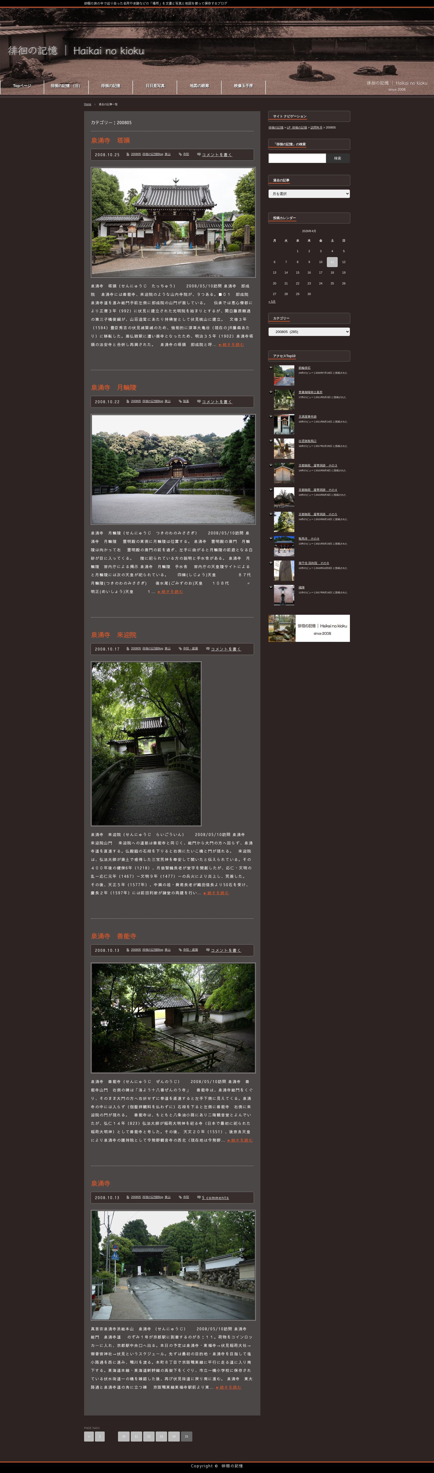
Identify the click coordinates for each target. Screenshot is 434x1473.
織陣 (302, 587)
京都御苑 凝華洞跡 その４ (318, 489)
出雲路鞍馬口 (308, 441)
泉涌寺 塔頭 (110, 140)
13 (161, 1436)
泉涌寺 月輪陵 (113, 387)
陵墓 (186, 401)
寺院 (186, 154)
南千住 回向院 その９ (314, 563)
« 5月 (272, 301)
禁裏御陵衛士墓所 (311, 392)
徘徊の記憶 (232, 1465)
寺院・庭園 (190, 648)
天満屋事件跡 (308, 416)
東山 (168, 154)
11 (136, 1436)
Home (87, 104)
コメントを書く (217, 154)
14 (173, 1436)
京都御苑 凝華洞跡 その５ (318, 514)
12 (149, 1436)
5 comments (215, 1197)
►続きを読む (231, 344)
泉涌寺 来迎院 (113, 634)
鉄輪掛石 (305, 367)
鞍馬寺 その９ (309, 538)
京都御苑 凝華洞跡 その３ (318, 465)
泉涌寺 (100, 1183)
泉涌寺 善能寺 (113, 935)
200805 (136, 154)
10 (123, 1436)
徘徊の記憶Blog (152, 154)
